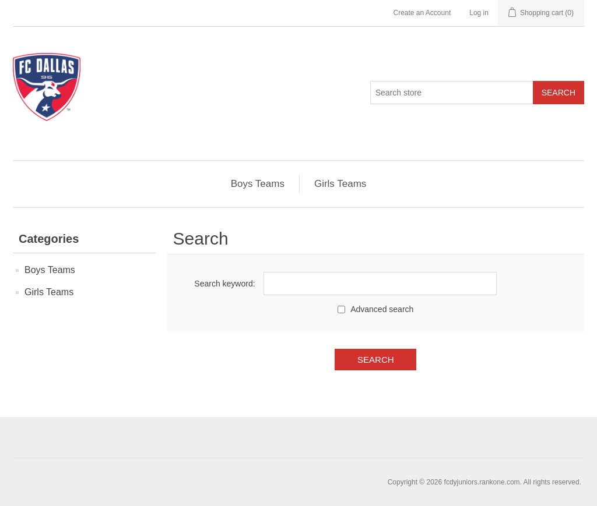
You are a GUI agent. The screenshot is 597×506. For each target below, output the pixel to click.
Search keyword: (224, 283)
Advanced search (381, 309)
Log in (479, 13)
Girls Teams (340, 183)
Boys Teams (258, 183)
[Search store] (451, 92)
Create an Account (422, 13)
